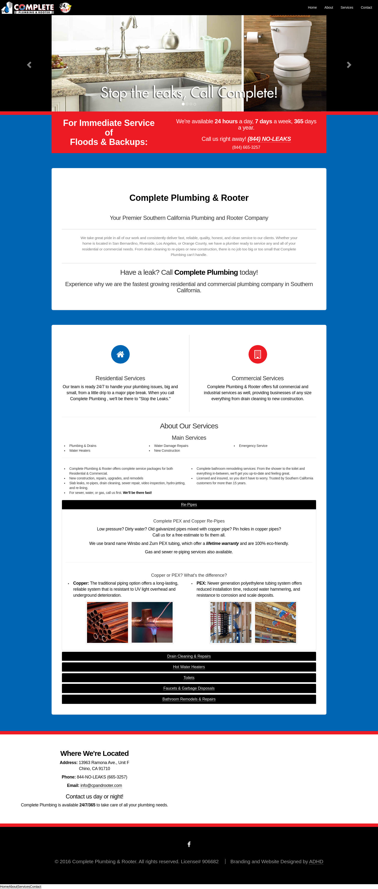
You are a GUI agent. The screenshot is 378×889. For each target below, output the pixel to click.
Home (312, 7)
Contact (366, 7)
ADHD (316, 861)
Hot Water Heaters (189, 667)
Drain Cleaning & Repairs (189, 656)
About (328, 7)
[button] (28, 63)
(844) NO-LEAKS (269, 139)
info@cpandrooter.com (101, 785)
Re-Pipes (189, 505)
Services (347, 7)
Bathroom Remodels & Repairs (189, 699)
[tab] (189, 504)
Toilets (188, 678)
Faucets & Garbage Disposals (189, 688)
